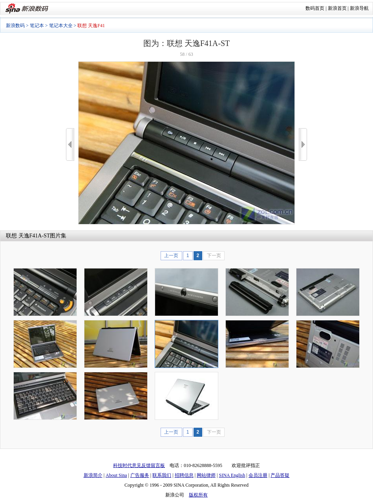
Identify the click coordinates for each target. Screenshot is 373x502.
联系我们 (161, 475)
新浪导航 (359, 8)
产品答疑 (280, 475)
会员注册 (258, 475)
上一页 (171, 255)
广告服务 (139, 475)
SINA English (232, 475)
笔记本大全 (61, 25)
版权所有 (198, 495)
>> (303, 144)
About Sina (116, 475)
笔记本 (37, 25)
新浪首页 (337, 8)
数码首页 (314, 8)
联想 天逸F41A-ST (28, 236)
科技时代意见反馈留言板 (139, 465)
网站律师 (206, 475)
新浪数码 (15, 25)
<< (70, 144)
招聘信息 (184, 475)
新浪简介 (93, 475)
